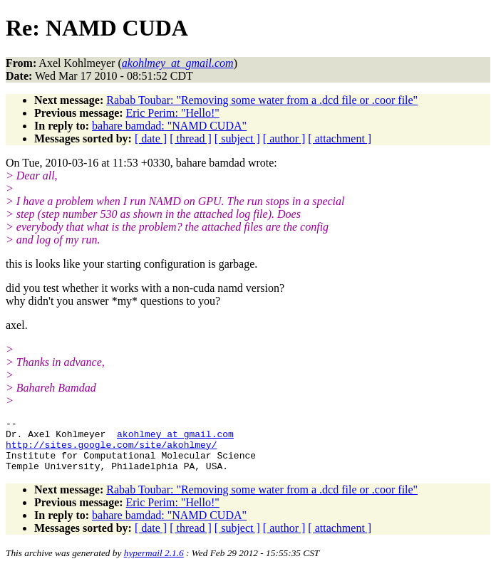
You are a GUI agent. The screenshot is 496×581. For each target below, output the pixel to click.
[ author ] (284, 138)
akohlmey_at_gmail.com (175, 437)
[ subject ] (237, 138)
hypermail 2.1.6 (154, 563)
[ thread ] (191, 138)
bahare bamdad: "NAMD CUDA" (169, 126)
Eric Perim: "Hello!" (172, 113)
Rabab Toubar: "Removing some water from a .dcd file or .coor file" (262, 100)
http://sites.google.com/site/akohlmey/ (111, 450)
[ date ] (151, 138)
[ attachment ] (339, 138)
